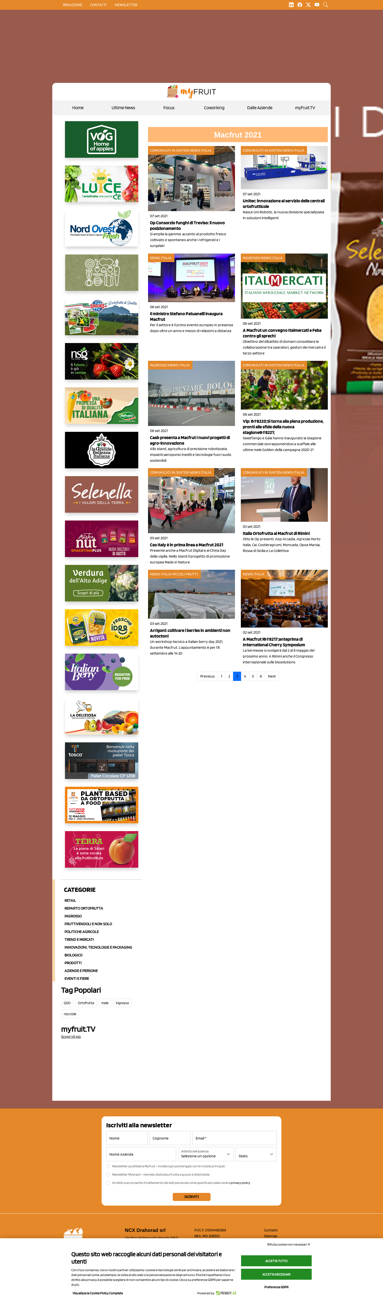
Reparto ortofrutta (83, 908)
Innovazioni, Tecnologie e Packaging (98, 947)
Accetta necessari (276, 1274)
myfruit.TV (305, 107)
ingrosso (122, 1003)
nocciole (70, 1014)
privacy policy (240, 1183)
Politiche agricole (81, 931)
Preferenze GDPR (276, 1287)
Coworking (214, 107)
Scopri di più (71, 1036)
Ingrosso (73, 916)
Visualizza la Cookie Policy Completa (98, 1293)
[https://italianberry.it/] (101, 676)
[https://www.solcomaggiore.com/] (101, 276)
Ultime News (123, 107)
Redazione (72, 4)
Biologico (73, 955)
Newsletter (126, 4)
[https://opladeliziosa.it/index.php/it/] (101, 720)
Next (272, 676)
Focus (168, 107)
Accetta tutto (276, 1261)
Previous (207, 676)
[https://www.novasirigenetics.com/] (101, 365)
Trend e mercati (79, 939)
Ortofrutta (86, 1003)
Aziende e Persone (81, 970)
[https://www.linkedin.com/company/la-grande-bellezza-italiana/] (101, 454)
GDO (67, 1003)
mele (104, 1003)
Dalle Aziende (259, 107)
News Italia (201, 150)
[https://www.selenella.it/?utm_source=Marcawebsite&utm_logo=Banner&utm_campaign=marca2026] (101, 498)
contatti (98, 4)
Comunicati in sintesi (169, 150)
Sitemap (270, 1236)
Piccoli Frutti (185, 574)
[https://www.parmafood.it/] (101, 631)
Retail (70, 900)
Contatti (270, 1230)
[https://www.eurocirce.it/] (101, 321)
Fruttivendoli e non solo (88, 924)
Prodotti (73, 963)
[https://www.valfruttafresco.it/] (101, 409)
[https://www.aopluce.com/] (101, 188)
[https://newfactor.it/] (101, 543)
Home (78, 107)
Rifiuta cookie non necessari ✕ (288, 1244)
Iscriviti (191, 1196)
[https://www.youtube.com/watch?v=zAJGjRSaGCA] (101, 809)
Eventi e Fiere (76, 978)
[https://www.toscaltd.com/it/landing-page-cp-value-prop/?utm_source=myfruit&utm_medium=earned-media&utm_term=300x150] (101, 764)
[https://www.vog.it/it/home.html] (101, 143)
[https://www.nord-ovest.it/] (101, 232)
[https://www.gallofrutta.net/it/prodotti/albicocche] (101, 853)
